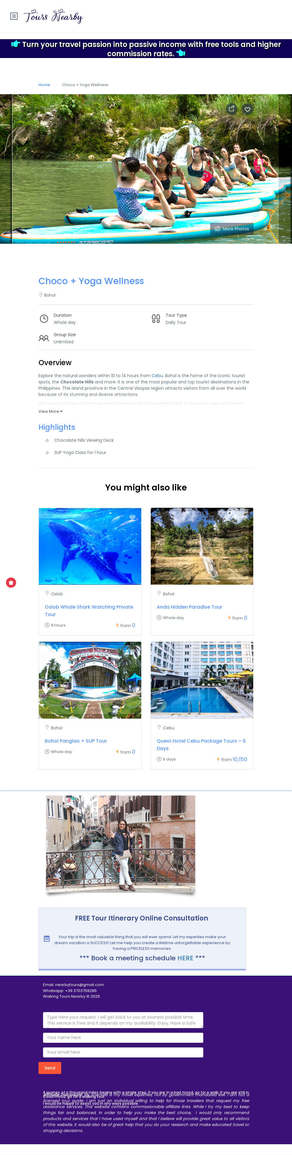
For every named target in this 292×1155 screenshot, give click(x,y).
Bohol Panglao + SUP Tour (76, 741)
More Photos (232, 229)
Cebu (157, 376)
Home (44, 85)
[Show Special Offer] (11, 583)
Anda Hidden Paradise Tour (189, 607)
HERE (185, 958)
